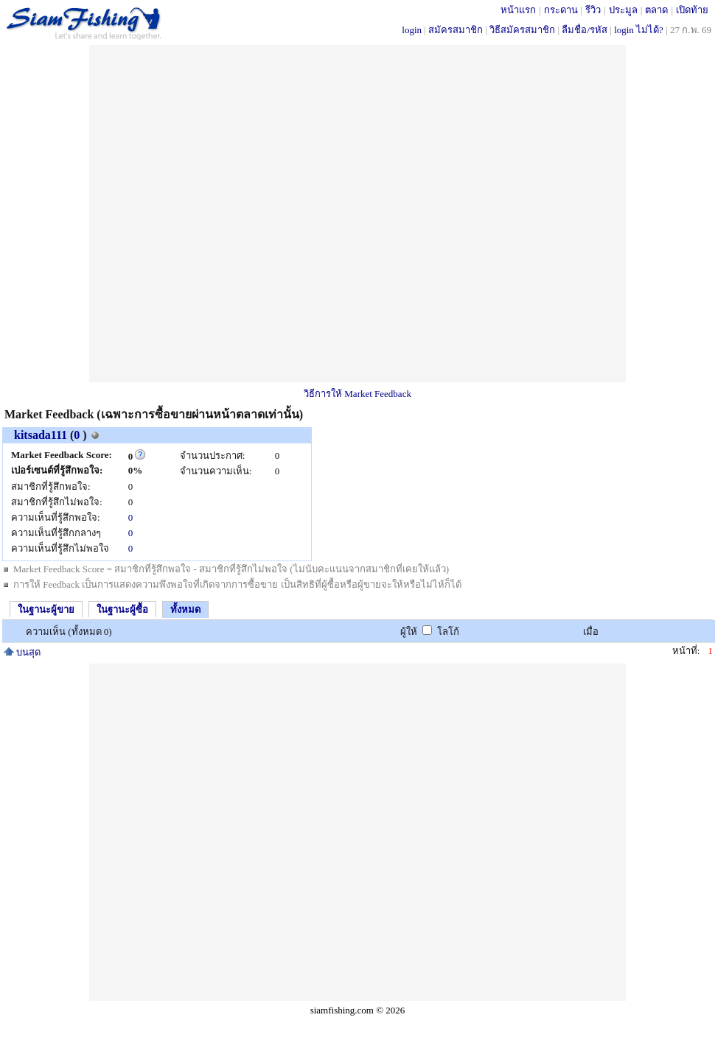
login (412, 29)
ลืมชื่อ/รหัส (584, 29)
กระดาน (561, 9)
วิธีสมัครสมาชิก (522, 29)
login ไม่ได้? (638, 29)
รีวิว (593, 9)
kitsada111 (40, 435)
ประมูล (623, 9)
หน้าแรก (518, 9)
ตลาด (656, 9)
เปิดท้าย (692, 9)
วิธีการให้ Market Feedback (357, 393)
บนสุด (22, 652)
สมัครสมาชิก (455, 29)
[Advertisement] (256, 213)
